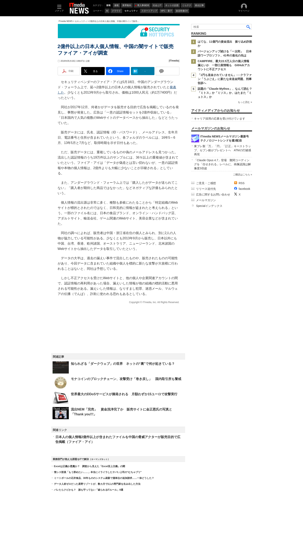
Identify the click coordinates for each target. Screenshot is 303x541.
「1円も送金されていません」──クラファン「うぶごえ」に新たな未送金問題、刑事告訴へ (225, 79)
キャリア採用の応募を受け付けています (219, 118)
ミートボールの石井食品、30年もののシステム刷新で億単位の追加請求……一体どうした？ (104, 478)
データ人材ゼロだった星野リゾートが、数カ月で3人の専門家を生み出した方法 (97, 484)
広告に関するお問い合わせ (213, 194)
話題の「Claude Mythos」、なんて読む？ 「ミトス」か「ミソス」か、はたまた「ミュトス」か (226, 92)
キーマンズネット (99, 459)
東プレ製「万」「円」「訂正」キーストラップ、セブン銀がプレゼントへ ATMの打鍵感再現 (222, 150)
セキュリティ (81, 21)
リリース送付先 (206, 188)
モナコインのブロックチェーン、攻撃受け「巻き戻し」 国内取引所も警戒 (126, 379)
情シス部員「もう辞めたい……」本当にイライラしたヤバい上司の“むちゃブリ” (98, 472)
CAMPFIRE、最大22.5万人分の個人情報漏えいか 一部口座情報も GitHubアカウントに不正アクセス (224, 65)
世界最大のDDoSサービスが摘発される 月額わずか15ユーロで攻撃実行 (124, 394)
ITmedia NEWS (66, 21)
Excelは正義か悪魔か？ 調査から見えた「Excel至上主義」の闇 (89, 466)
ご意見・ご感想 (206, 183)
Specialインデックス (209, 205)
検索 (249, 27)
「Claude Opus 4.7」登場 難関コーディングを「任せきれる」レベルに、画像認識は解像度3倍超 (222, 164)
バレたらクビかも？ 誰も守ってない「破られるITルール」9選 (88, 489)
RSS (242, 183)
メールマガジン (206, 200)
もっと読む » (245, 102)
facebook (244, 188)
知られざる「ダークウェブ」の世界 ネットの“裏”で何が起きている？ (123, 363)
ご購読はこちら (241, 174)
